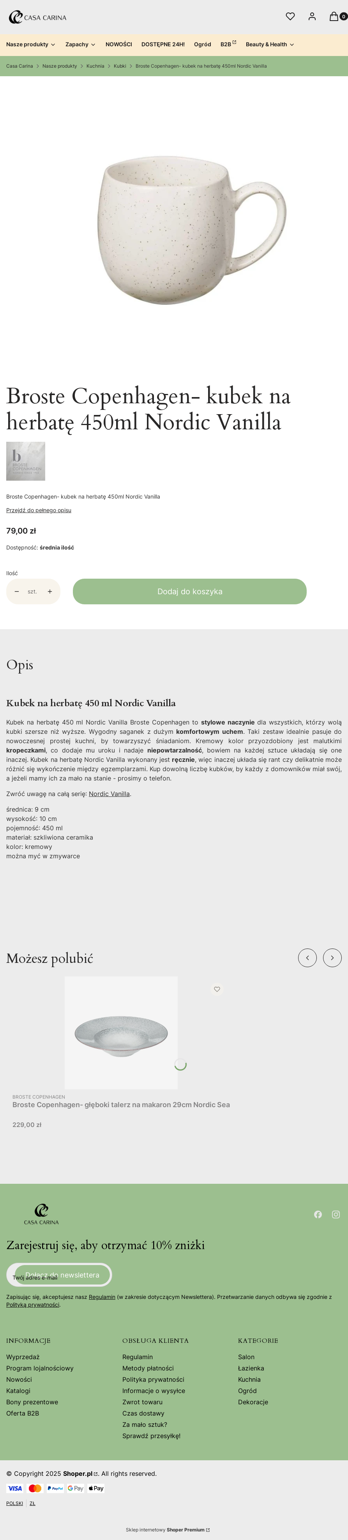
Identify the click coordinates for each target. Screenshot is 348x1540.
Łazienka (251, 1368)
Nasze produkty (59, 66)
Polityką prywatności (32, 1304)
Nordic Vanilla (109, 794)
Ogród (247, 1391)
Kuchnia (95, 66)
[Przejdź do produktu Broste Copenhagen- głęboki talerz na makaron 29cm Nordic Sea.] (121, 1032)
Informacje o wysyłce (153, 1391)
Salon (246, 1357)
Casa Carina (19, 66)
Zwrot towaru (142, 1402)
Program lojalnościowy (40, 1368)
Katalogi (18, 1391)
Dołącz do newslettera (62, 1274)
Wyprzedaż (23, 1357)
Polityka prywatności (153, 1379)
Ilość (12, 573)
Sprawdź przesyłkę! (151, 1436)
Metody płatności (148, 1368)
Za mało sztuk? (144, 1424)
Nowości (19, 1379)
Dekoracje (253, 1402)
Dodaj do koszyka (190, 591)
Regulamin (102, 1296)
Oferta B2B (22, 1413)
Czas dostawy (143, 1413)
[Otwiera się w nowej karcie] (318, 1214)
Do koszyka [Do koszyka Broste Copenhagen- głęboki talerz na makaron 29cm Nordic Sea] (216, 1075)
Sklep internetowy (165, 1530)
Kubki (120, 66)
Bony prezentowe (32, 1402)
